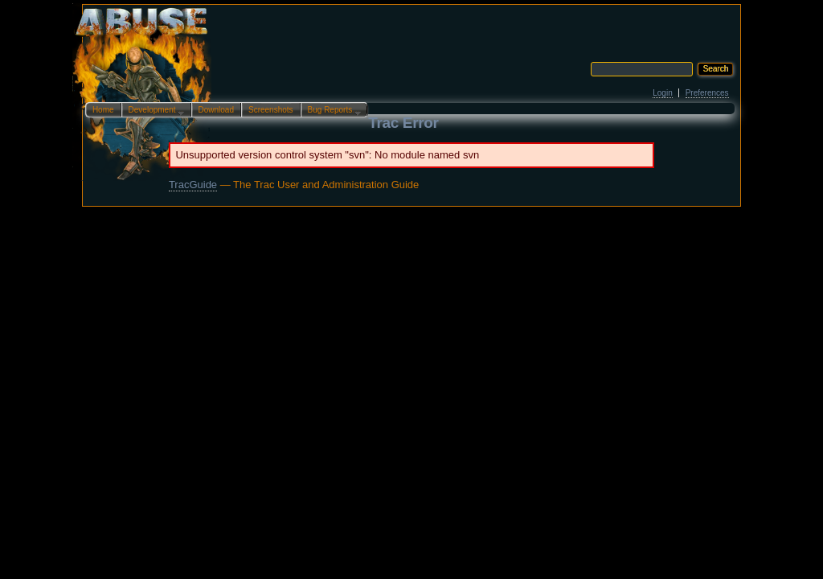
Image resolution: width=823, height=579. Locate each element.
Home (103, 109)
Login (662, 92)
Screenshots (270, 109)
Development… (153, 111)
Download (216, 109)
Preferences (707, 92)
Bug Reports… (331, 111)
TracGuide (193, 185)
